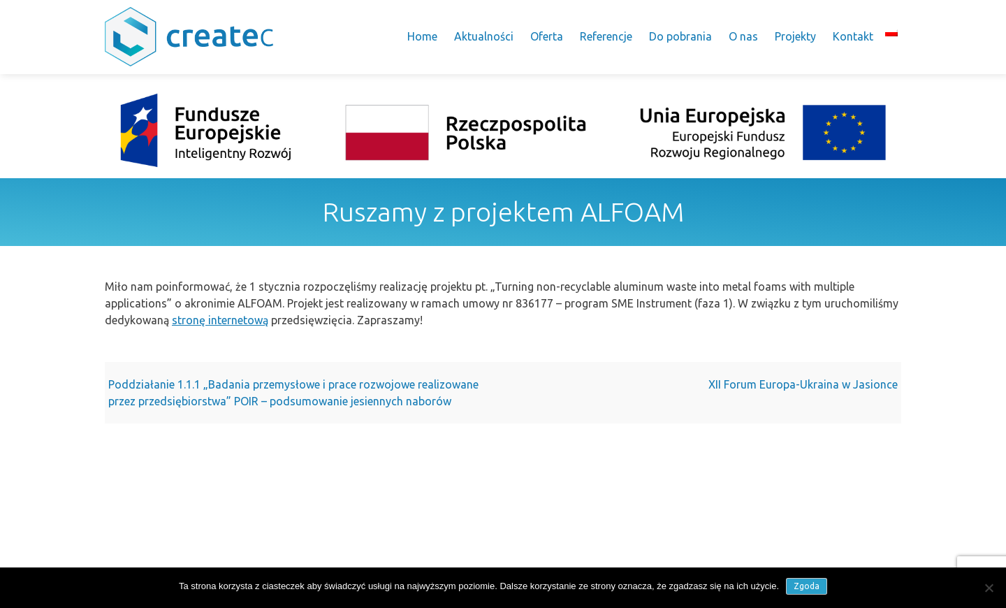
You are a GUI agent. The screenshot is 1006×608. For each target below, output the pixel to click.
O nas (743, 36)
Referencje (606, 36)
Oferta (546, 36)
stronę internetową (220, 320)
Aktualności (483, 36)
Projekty (795, 36)
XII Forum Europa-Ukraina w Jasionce (803, 384)
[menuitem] (891, 32)
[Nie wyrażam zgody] (989, 588)
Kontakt (853, 36)
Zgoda (806, 586)
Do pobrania (680, 36)
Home (422, 36)
